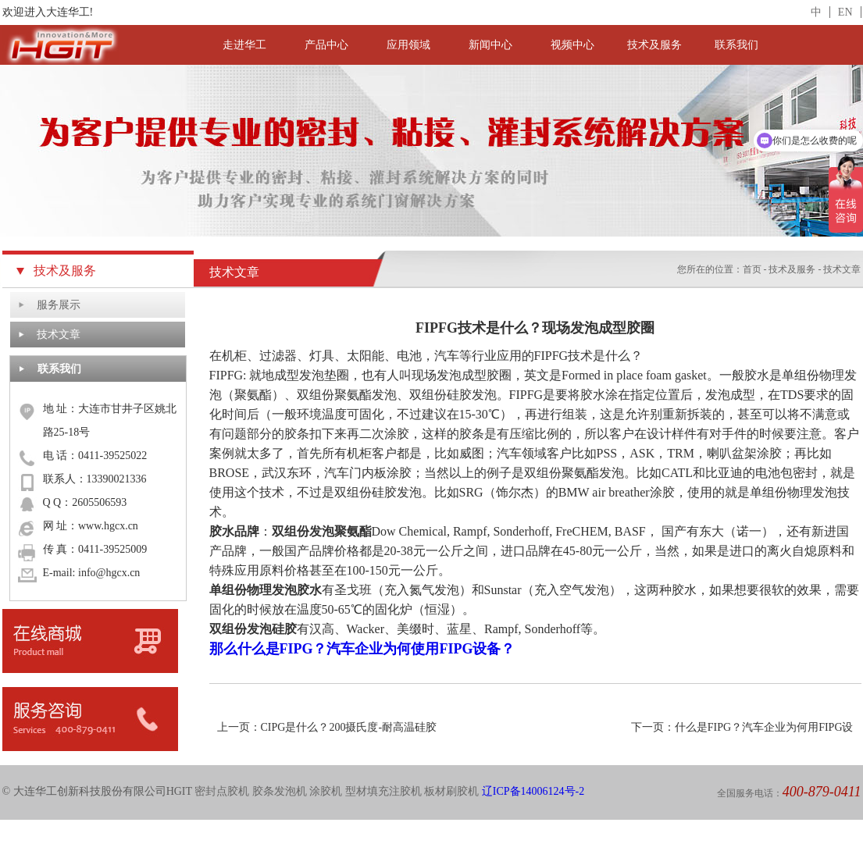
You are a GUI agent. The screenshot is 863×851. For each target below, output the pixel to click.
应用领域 (408, 45)
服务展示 (58, 305)
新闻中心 (490, 45)
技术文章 (58, 334)
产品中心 (326, 45)
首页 (752, 269)
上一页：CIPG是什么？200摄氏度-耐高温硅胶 (327, 727)
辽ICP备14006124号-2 (533, 791)
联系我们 (736, 45)
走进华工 (244, 45)
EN (845, 12)
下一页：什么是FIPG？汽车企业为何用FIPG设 (742, 727)
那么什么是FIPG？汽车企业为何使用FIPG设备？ (362, 649)
